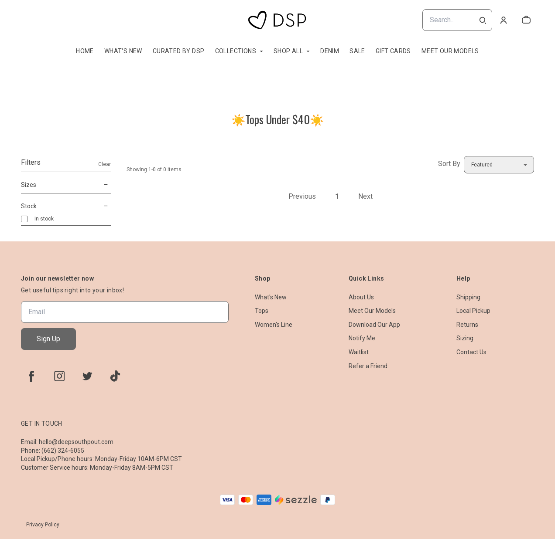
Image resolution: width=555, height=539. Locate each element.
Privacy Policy (42, 525)
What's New (123, 50)
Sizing (464, 338)
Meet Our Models (450, 50)
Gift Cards (393, 50)
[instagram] (59, 376)
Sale (357, 50)
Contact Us (471, 352)
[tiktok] (115, 376)
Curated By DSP (179, 50)
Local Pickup (473, 310)
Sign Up (48, 339)
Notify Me (362, 338)
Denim (329, 50)
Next (365, 196)
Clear (104, 164)
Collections (235, 50)
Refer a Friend (368, 366)
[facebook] (31, 376)
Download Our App (374, 324)
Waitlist (359, 352)
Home (85, 50)
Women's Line (273, 324)
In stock (44, 219)
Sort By (449, 163)
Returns (467, 324)
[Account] (503, 20)
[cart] (526, 20)
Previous (302, 196)
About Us (361, 297)
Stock (66, 206)
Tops (261, 310)
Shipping (468, 297)
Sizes (66, 185)
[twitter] (87, 376)
